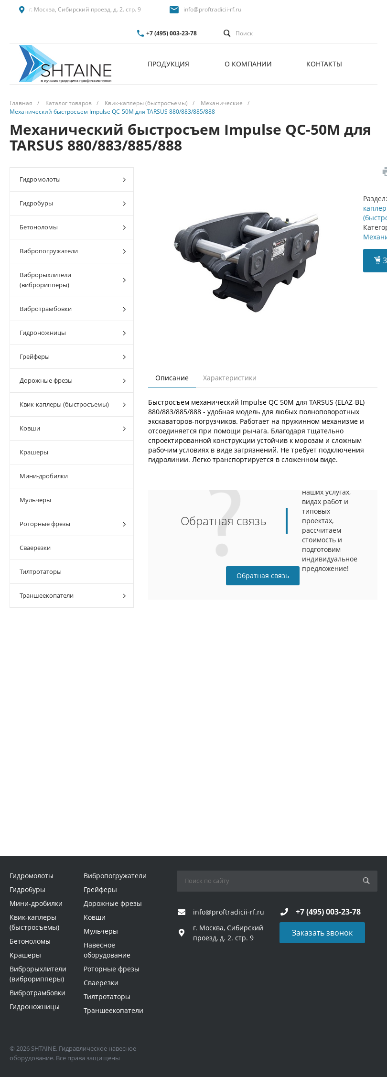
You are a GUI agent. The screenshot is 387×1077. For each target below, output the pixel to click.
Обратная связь (262, 575)
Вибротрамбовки (73, 308)
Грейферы (73, 356)
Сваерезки (35, 547)
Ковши (73, 428)
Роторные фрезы (73, 523)
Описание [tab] (172, 377)
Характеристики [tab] (230, 377)
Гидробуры (73, 203)
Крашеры (34, 452)
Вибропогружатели (73, 251)
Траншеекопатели (73, 595)
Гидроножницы (73, 332)
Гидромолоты (73, 179)
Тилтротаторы (41, 571)
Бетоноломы (73, 227)
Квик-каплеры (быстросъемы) (73, 404)
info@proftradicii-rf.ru (212, 9)
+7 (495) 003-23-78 (171, 33)
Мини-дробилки (44, 476)
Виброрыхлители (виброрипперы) (73, 279)
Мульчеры (35, 499)
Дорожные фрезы (73, 380)
